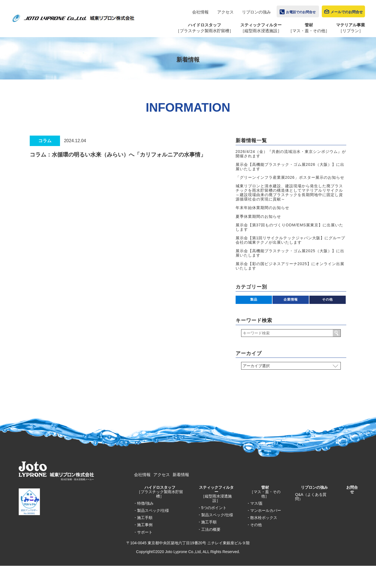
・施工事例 (142, 525)
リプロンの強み (256, 12)
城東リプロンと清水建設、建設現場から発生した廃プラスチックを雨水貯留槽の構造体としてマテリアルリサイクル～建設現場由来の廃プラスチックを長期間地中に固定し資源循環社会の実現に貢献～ (289, 192)
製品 (253, 299)
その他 (327, 299)
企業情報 (291, 299)
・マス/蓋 (254, 503)
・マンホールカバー (263, 510)
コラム (44, 140)
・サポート (142, 532)
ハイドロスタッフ (160, 491)
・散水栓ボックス (261, 517)
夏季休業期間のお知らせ (258, 216)
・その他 (254, 525)
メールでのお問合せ (347, 12)
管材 (265, 491)
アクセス (225, 12)
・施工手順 (142, 517)
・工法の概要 (208, 529)
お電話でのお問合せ (301, 12)
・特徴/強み (143, 503)
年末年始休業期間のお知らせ (262, 207)
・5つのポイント (212, 507)
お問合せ (352, 489)
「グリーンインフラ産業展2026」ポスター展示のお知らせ (290, 177)
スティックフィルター (216, 494)
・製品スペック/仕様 (151, 510)
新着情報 (181, 474)
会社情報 (200, 12)
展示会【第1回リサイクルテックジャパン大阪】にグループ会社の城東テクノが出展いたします (290, 240)
